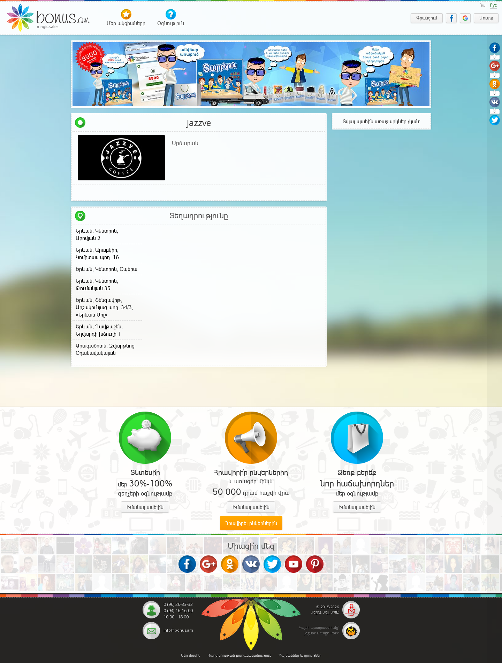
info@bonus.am (178, 630)
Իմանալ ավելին (145, 507)
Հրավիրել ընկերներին (251, 523)
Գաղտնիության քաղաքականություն (239, 655)
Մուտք (486, 18)
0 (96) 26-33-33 (178, 604)
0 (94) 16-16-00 (178, 610)
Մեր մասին (190, 655)
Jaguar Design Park (321, 632)
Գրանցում (426, 18)
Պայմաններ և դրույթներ (300, 655)
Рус (493, 5)
